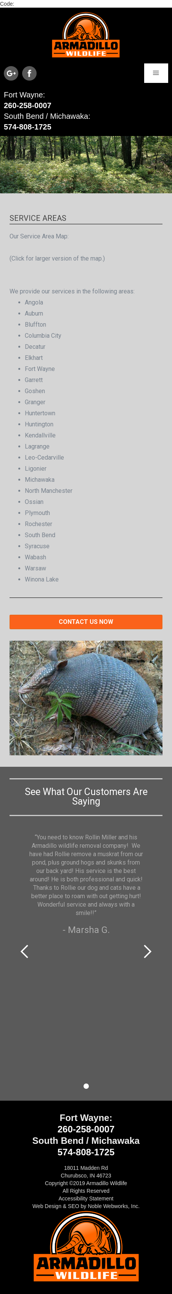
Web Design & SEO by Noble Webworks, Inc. (86, 1206)
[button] (156, 73)
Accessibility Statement (86, 1198)
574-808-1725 (27, 127)
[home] (86, 34)
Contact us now (86, 621)
